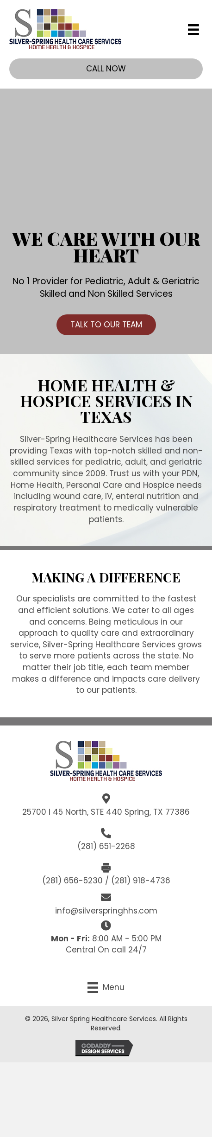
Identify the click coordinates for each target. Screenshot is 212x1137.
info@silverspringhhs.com (106, 910)
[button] (106, 68)
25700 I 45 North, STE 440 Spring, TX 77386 (106, 812)
